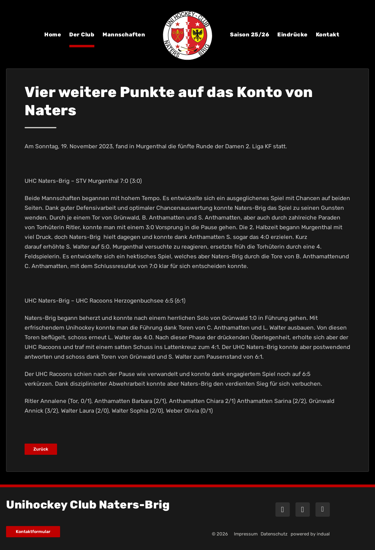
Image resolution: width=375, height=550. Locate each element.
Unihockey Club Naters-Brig (88, 504)
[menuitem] (52, 38)
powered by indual (310, 534)
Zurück (40, 449)
